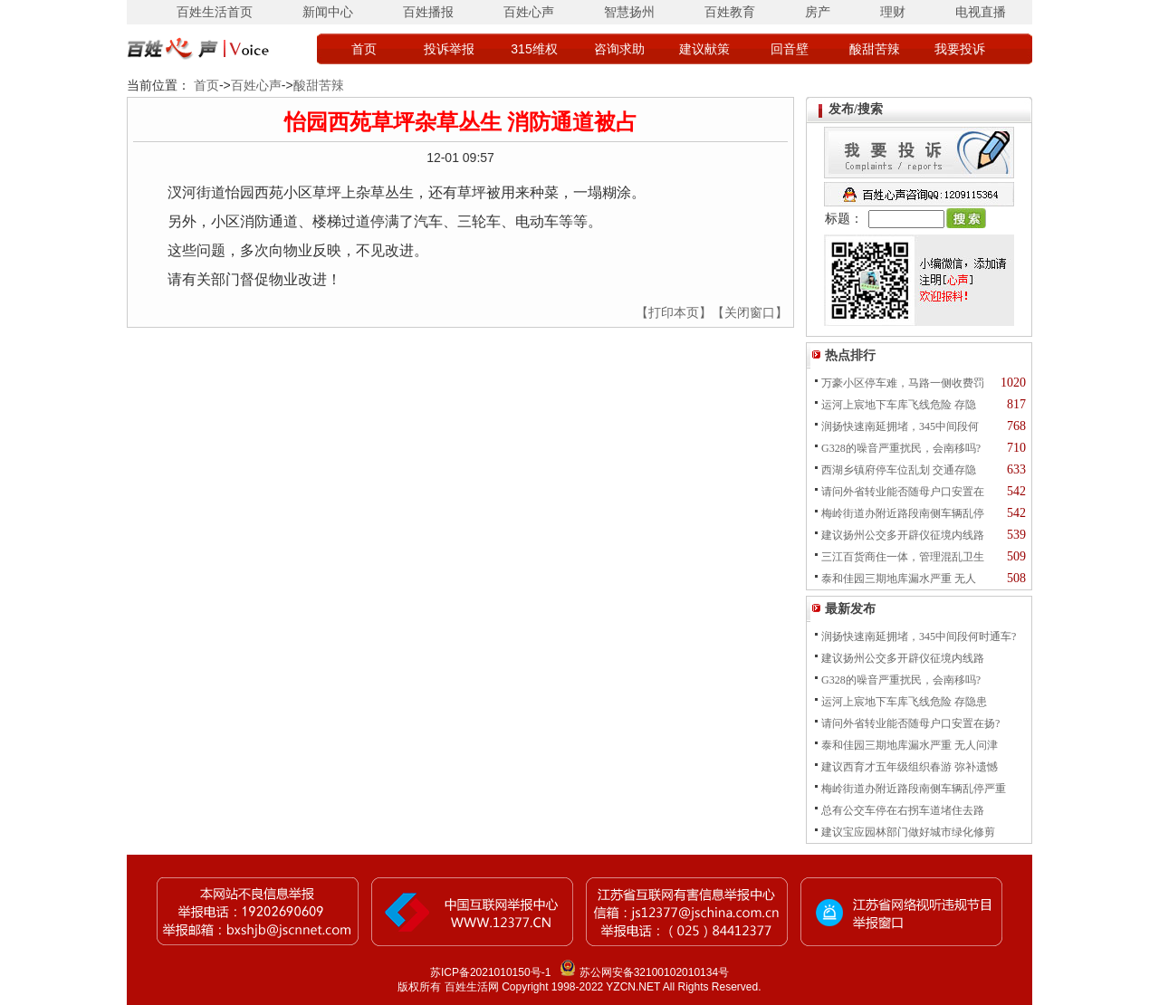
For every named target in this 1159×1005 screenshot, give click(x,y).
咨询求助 (619, 49)
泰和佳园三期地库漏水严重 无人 (898, 578)
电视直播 (980, 12)
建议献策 (704, 49)
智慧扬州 (629, 12)
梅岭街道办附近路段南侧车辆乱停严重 (913, 788)
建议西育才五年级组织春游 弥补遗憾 (909, 767)
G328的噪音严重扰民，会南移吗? (901, 448)
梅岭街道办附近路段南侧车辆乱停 (902, 513)
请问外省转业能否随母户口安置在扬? (910, 723)
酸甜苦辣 (874, 49)
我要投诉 (959, 49)
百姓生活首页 (215, 12)
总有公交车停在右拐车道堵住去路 (902, 810)
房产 (817, 12)
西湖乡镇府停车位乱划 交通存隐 (898, 470)
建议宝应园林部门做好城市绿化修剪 (908, 832)
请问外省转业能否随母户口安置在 (902, 491)
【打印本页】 (674, 312)
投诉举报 (449, 49)
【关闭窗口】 (750, 312)
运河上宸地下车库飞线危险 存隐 (898, 404)
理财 (892, 12)
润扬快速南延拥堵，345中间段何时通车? (918, 636)
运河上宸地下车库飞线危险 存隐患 (904, 701)
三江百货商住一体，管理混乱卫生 (902, 556)
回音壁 (790, 49)
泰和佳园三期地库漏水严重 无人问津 (909, 745)
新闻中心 (327, 12)
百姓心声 (528, 12)
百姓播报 (428, 12)
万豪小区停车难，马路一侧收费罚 (902, 383)
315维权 (534, 49)
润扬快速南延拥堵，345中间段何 (900, 426)
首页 (364, 49)
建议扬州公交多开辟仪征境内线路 (902, 535)
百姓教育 (729, 12)
